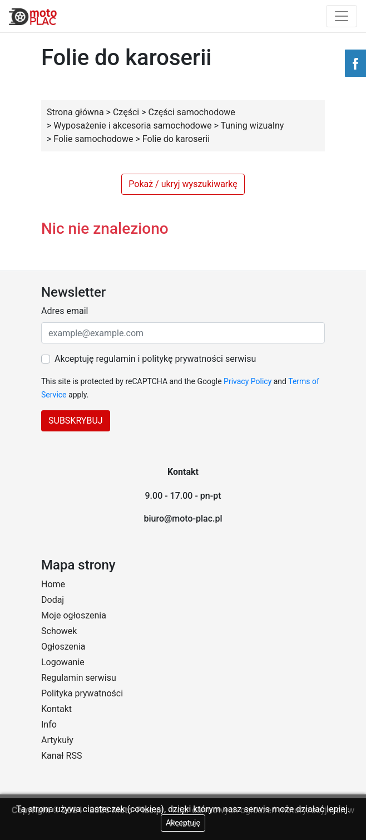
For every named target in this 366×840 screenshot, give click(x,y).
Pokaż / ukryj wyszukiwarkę (182, 184)
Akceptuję (183, 822)
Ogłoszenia (63, 646)
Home (53, 584)
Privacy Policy (247, 381)
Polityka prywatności (82, 693)
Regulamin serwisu (78, 677)
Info (49, 724)
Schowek (59, 631)
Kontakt (56, 709)
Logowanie (63, 662)
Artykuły (57, 740)
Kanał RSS (61, 755)
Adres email (64, 311)
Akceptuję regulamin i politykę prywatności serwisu (155, 358)
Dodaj (52, 600)
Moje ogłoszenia (73, 615)
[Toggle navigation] (341, 16)
